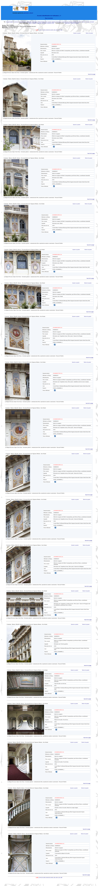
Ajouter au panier (77, 33)
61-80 (47, 30)
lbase (70, 21)
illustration (58, 21)
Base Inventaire (49, 18)
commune (16, 21)
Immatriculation (9, 21)
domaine (92, 21)
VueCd (83, 21)
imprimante (67, 23)
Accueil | (39, 15)
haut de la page (91, 74)
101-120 (55, 30)
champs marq (65, 21)
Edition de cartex (75, 23)
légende (74, 21)
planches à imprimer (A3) (48, 23)
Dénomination (41, 21)
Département (23, 21)
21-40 (40, 30)
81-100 (51, 30)
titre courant (48, 21)
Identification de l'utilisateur (50, 15)
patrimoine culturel (28, 13)
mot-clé (87, 21)
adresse (54, 21)
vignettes (39, 23)
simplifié (34, 23)
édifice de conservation (32, 21)
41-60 (43, 30)
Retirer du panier (89, 33)
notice (30, 23)
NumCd (79, 21)
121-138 (60, 30)
